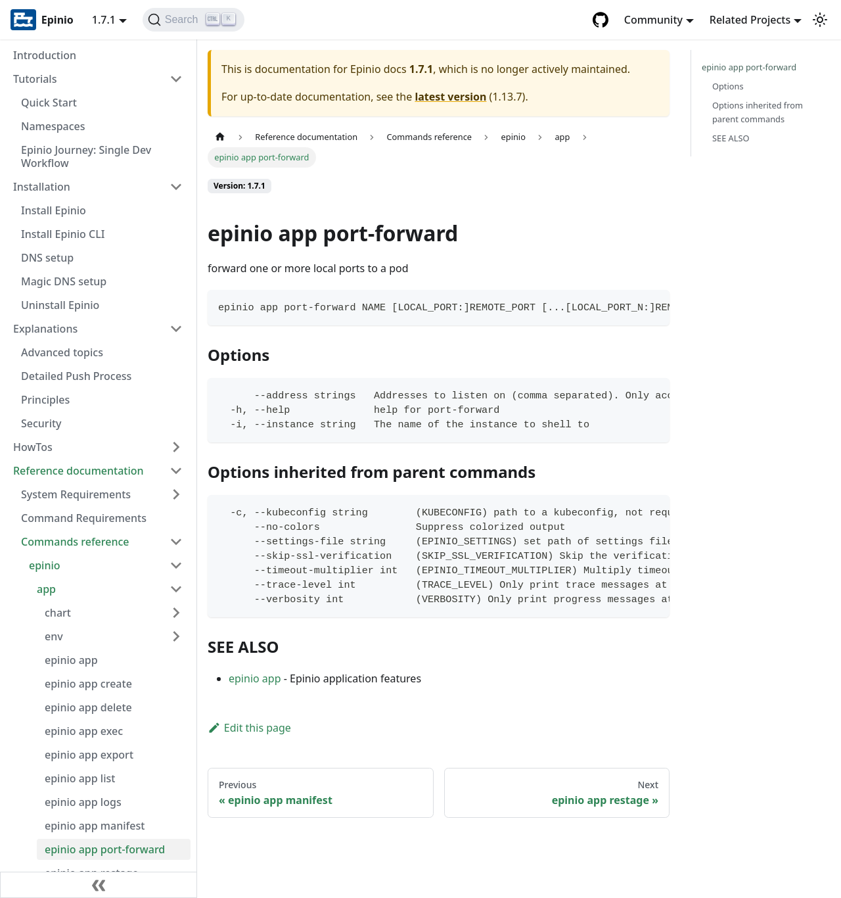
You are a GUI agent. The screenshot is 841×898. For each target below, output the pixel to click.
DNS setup (47, 257)
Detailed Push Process (76, 376)
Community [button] (653, 19)
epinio (44, 565)
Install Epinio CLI (62, 234)
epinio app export (89, 754)
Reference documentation (78, 470)
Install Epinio (53, 210)
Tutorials (35, 79)
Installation (41, 186)
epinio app (71, 660)
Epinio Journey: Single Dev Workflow (86, 156)
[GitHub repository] (600, 19)
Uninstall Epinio (60, 305)
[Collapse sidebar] (98, 885)
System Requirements (76, 494)
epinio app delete (88, 707)
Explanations (45, 328)
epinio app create (88, 683)
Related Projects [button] (750, 19)
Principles (45, 399)
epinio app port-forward (105, 849)
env (54, 636)
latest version (450, 96)
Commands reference (75, 541)
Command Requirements (84, 518)
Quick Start (49, 102)
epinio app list (80, 778)
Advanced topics (62, 352)
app (46, 589)
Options (728, 86)
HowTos (33, 447)
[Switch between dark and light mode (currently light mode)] (819, 19)
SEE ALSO (731, 138)
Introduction (44, 55)
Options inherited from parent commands (757, 112)
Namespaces (53, 126)
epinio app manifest (95, 825)
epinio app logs (83, 802)
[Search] (193, 20)
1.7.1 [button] (104, 19)
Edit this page (249, 728)
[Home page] (220, 137)
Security (41, 423)
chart (58, 612)
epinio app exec (84, 731)
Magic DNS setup (63, 281)
